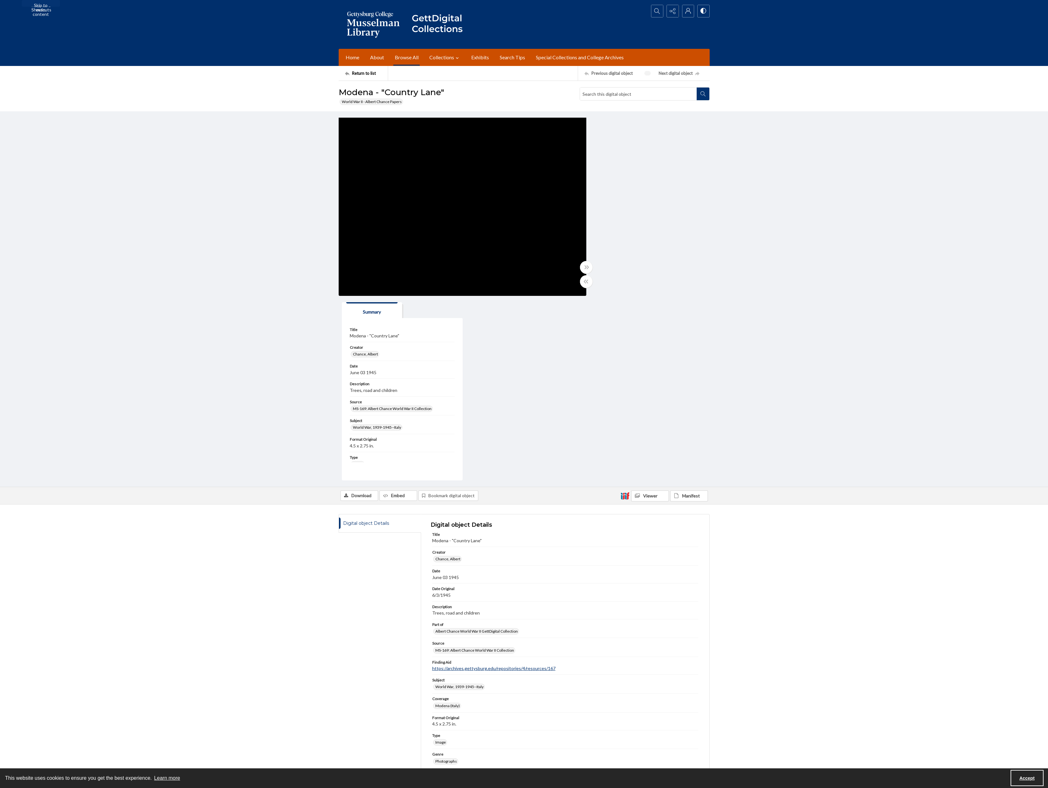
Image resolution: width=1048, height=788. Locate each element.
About (377, 57)
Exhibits (480, 57)
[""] (440, 24)
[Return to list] (366, 73)
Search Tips (512, 57)
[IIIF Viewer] (650, 311)
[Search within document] (703, 94)
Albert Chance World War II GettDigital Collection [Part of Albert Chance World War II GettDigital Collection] (476, 446)
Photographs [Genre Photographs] (446, 576)
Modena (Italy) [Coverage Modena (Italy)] (447, 521)
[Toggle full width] (586, 267)
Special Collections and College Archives (580, 57)
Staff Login (632, 717)
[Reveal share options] (672, 11)
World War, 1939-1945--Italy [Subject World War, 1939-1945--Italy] (624, 243)
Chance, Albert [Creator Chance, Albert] (612, 169)
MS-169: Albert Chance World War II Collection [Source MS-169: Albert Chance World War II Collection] (639, 224)
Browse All (407, 57)
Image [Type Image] (440, 557)
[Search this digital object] (638, 94)
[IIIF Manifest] (689, 311)
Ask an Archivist (352, 753)
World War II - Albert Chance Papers (372, 101)
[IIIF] (625, 311)
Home (352, 57)
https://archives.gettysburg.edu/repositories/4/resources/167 (494, 483)
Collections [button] (444, 57)
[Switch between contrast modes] (703, 11)
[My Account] (687, 11)
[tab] (619, 126)
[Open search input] (656, 11)
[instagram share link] (487, 722)
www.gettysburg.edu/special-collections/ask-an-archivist (597, 633)
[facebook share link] (474, 722)
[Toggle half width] (586, 281)
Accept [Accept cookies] (1027, 778)
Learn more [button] (167, 778)
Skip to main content (41, 5)
